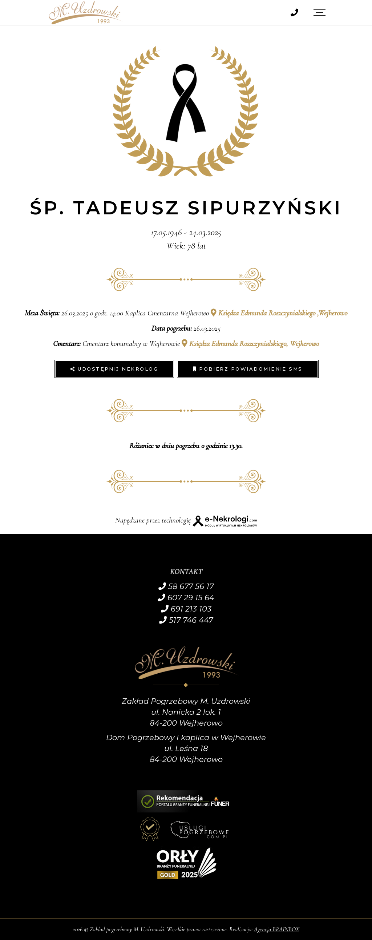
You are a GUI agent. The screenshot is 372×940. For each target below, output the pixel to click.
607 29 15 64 (186, 597)
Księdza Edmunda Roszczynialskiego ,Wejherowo (279, 313)
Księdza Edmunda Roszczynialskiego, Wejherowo (250, 343)
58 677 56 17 (186, 586)
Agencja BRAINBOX (276, 929)
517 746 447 (186, 620)
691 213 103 (186, 608)
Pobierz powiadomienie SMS (248, 369)
